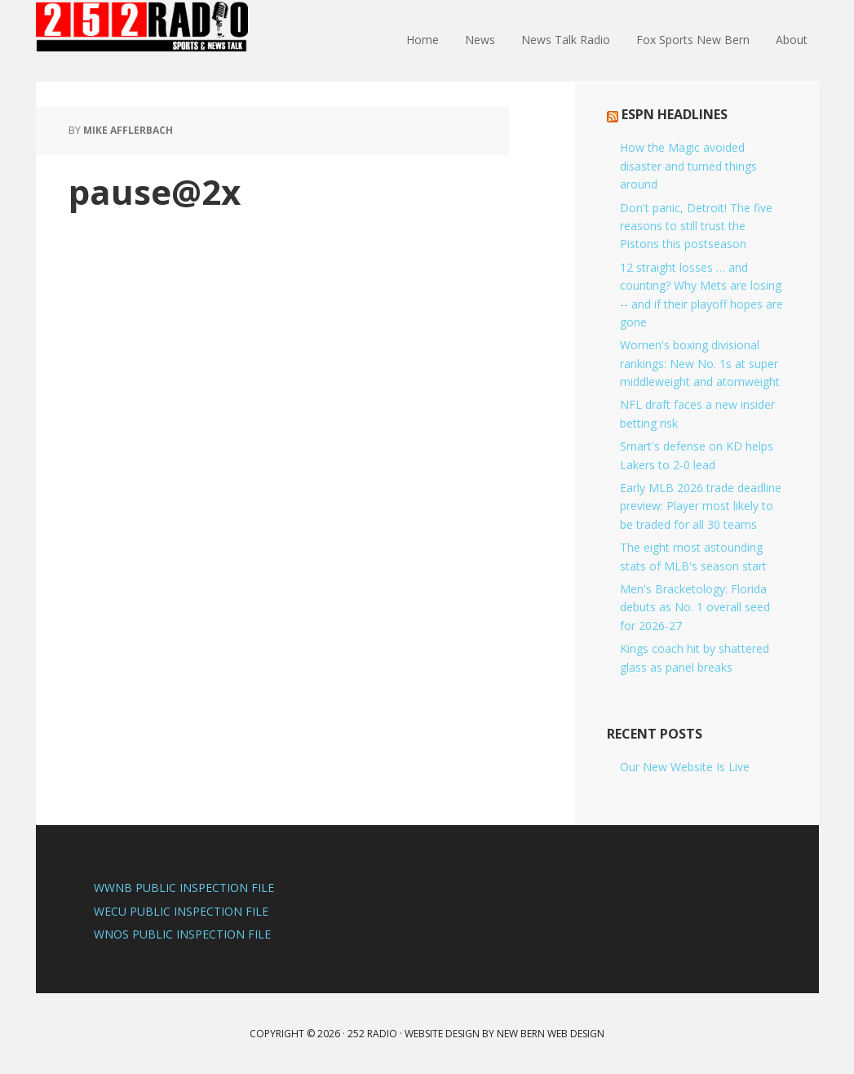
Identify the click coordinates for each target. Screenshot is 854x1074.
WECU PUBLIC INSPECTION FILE (181, 911)
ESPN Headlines (675, 114)
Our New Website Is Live (685, 766)
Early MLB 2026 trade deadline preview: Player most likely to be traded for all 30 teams (700, 506)
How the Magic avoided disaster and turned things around (688, 166)
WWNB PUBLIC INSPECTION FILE (184, 887)
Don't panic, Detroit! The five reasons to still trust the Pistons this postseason (696, 226)
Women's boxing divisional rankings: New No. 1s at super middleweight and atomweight (700, 363)
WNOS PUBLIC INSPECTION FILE (182, 934)
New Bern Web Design (550, 1034)
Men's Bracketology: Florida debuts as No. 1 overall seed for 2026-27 (695, 607)
